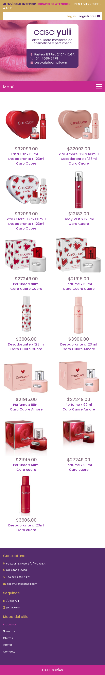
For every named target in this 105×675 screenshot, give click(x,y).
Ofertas (8, 638)
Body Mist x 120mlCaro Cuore (79, 221)
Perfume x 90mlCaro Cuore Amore (79, 407)
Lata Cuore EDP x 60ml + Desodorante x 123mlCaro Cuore (26, 224)
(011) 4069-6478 (16, 570)
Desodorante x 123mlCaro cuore (26, 527)
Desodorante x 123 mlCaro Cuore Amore (78, 346)
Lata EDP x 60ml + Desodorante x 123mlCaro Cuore (26, 159)
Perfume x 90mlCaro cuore (79, 467)
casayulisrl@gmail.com (22, 584)
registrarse (89, 16)
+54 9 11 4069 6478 (18, 577)
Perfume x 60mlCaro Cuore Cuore (79, 286)
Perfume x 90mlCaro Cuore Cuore (26, 286)
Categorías (52, 670)
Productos (10, 624)
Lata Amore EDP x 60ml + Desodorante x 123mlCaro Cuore (79, 159)
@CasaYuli (13, 607)
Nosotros (9, 631)
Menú (8, 87)
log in (71, 16)
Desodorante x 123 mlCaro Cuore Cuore (26, 346)
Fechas (8, 645)
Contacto (9, 652)
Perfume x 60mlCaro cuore (26, 467)
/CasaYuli (12, 601)
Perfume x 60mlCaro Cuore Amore (26, 407)
